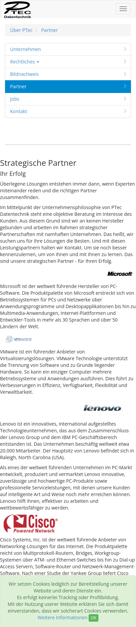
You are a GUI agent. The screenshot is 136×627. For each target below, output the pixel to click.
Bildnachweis (69, 74)
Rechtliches (69, 61)
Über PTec (21, 30)
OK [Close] (93, 618)
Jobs (69, 99)
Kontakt (69, 111)
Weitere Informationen (62, 617)
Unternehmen (69, 49)
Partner (49, 30)
